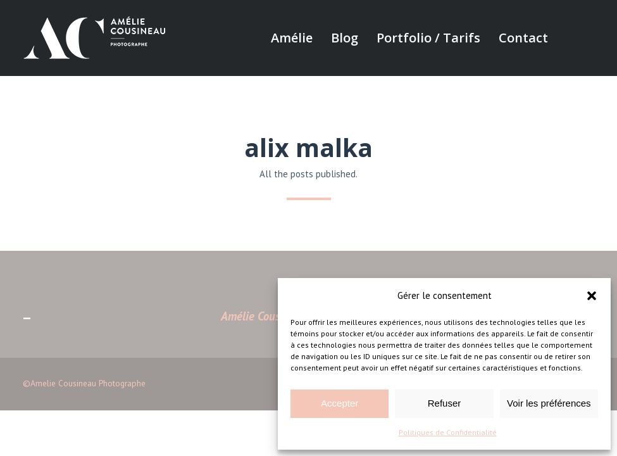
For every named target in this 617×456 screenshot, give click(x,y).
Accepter (339, 403)
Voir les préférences (549, 403)
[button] (591, 295)
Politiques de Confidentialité (448, 432)
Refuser (444, 403)
